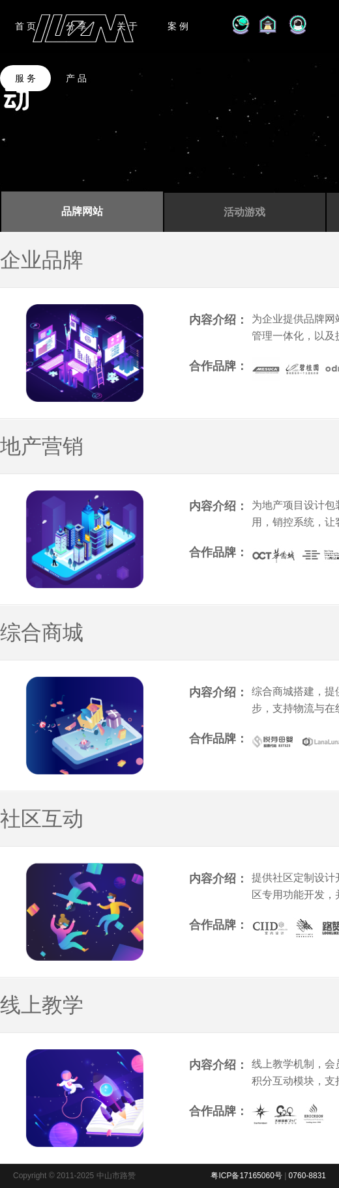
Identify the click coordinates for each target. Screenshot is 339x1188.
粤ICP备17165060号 (246, 1175)
